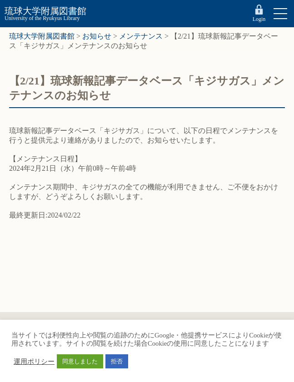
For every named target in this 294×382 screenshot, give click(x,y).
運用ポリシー (34, 361)
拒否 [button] (117, 361)
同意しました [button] (80, 361)
